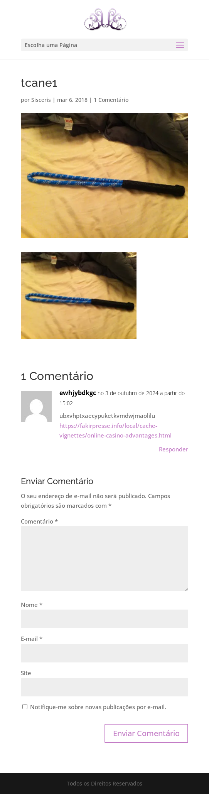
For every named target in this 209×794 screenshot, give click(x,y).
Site (26, 673)
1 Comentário (111, 99)
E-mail (31, 638)
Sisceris (41, 99)
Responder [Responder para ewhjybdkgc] (173, 449)
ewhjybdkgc (77, 393)
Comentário (39, 521)
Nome (31, 604)
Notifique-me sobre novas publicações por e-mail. (98, 707)
